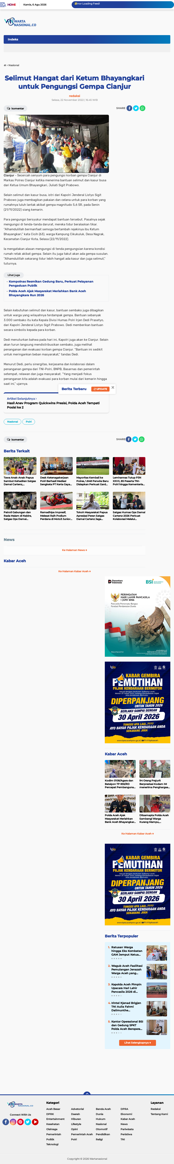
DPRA (124, 1109)
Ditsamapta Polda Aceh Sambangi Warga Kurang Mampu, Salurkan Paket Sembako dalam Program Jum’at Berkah (154, 819)
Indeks (13, 39)
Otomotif (101, 1129)
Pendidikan (103, 1134)
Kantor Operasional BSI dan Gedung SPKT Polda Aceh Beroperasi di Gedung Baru (127, 1025)
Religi (99, 1139)
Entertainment (55, 1119)
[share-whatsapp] (142, 108)
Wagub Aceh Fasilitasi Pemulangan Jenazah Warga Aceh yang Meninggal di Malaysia (126, 969)
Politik (50, 1139)
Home (11, 5)
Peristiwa (126, 1134)
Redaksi (155, 1109)
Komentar (15, 108)
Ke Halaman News (74, 550)
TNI (123, 1139)
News (9, 539)
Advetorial (77, 1109)
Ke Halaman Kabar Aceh (74, 571)
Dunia (99, 1114)
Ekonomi (126, 1114)
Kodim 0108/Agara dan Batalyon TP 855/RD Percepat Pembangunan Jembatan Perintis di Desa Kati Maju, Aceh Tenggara (120, 784)
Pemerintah (53, 1134)
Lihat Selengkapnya (137, 1042)
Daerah (75, 1114)
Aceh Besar (53, 1109)
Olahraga (51, 1129)
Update (100, 389)
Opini (74, 1129)
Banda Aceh (103, 1109)
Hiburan (76, 1119)
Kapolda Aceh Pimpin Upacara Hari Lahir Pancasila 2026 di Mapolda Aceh (126, 988)
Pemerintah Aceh (82, 1134)
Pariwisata (127, 1129)
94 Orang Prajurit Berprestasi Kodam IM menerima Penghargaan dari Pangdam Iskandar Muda (154, 784)
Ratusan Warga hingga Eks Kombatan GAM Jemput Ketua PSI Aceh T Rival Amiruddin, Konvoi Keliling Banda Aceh (126, 951)
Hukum (100, 1119)
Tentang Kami (159, 1114)
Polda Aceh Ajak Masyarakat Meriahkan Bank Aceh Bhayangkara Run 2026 (120, 819)
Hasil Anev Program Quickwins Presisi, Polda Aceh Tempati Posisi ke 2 (53, 405)
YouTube (38, 1124)
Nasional (12, 421)
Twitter (30, 1124)
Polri (29, 421)
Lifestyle (76, 1124)
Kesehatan (52, 1124)
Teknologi (52, 1144)
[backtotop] (87, 1095)
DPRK (50, 1114)
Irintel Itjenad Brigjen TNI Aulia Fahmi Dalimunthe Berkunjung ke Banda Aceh (126, 1006)
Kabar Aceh (15, 561)
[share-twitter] (136, 108)
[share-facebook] (129, 108)
